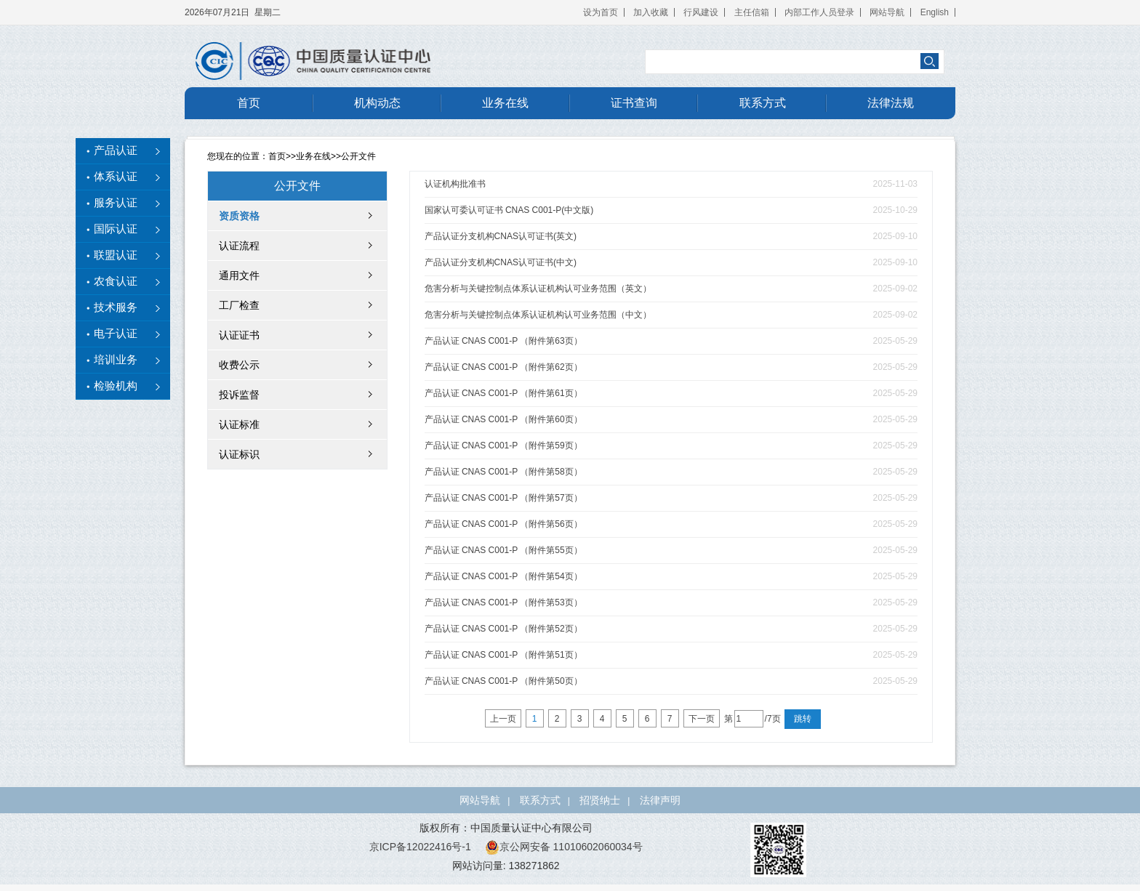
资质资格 (239, 216)
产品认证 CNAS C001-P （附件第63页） (503, 341)
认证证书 (239, 335)
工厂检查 (239, 305)
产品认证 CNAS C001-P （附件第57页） (503, 498)
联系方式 (762, 103)
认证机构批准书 (455, 184)
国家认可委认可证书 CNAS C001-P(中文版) (509, 210)
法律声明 (660, 800)
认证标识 (239, 454)
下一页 (702, 719)
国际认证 (115, 229)
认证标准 (239, 424)
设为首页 (600, 12)
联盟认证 (115, 255)
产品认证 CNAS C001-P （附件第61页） (503, 393)
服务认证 (115, 203)
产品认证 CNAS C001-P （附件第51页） (503, 655)
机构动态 (377, 103)
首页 (248, 103)
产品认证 (115, 150)
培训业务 (115, 360)
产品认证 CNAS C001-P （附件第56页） (503, 524)
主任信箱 (751, 12)
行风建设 (700, 12)
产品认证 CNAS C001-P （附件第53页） (503, 602)
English (934, 12)
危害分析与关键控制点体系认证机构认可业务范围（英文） (538, 288)
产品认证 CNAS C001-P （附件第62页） (503, 367)
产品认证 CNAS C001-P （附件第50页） (503, 681)
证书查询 (634, 103)
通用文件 (239, 275)
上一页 (503, 719)
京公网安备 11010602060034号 (564, 846)
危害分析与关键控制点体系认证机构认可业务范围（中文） (538, 315)
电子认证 (115, 333)
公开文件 (358, 156)
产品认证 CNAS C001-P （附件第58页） (503, 472)
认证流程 (239, 245)
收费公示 (239, 365)
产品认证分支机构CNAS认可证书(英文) (501, 236)
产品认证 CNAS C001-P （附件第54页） (503, 576)
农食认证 (115, 281)
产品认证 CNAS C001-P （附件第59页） (503, 445)
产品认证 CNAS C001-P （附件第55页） (503, 550)
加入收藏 (650, 12)
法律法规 (890, 103)
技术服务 (115, 307)
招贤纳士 (599, 800)
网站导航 (887, 12)
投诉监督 (239, 394)
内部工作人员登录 (819, 12)
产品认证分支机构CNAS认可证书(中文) (501, 262)
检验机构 (115, 386)
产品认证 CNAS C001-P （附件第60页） (503, 419)
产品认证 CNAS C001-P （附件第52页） (503, 629)
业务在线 (505, 103)
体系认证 (115, 176)
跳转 (802, 719)
